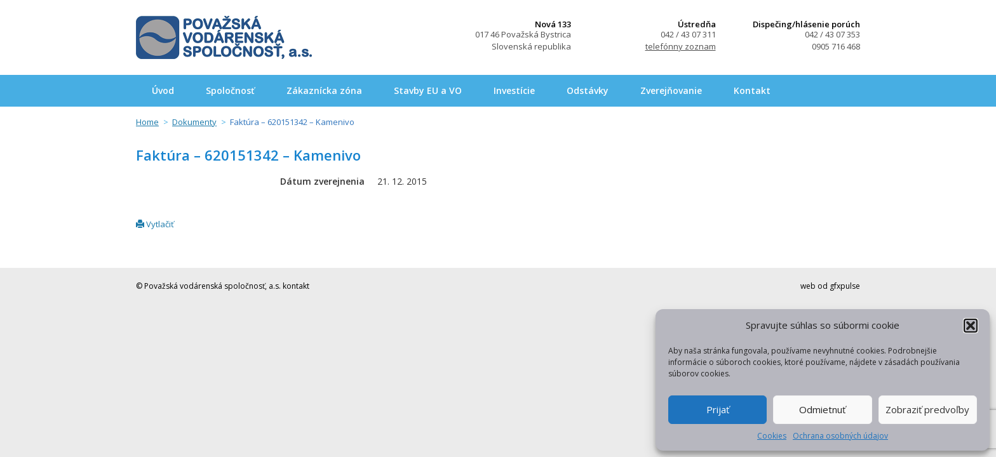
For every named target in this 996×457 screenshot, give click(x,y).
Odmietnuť (822, 409)
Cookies (771, 435)
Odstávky (588, 90)
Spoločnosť (230, 90)
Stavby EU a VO (428, 90)
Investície (514, 90)
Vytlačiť (155, 224)
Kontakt (752, 90)
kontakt (296, 286)
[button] (970, 325)
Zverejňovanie (671, 90)
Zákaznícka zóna (324, 90)
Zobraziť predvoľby (927, 409)
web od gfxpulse (830, 286)
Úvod (163, 90)
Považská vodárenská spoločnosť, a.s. (224, 37)
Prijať (717, 409)
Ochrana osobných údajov (840, 435)
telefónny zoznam (680, 46)
